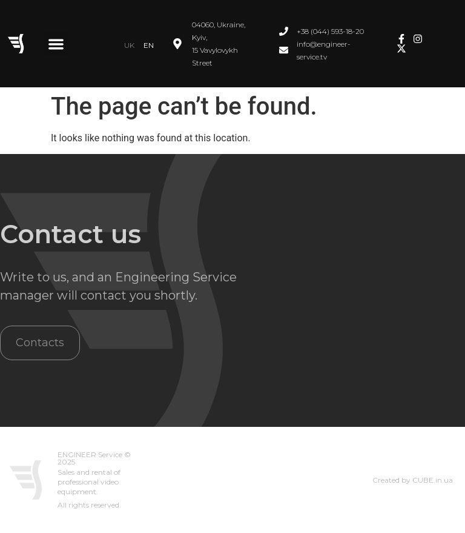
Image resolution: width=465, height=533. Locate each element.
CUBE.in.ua (432, 479)
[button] (56, 44)
